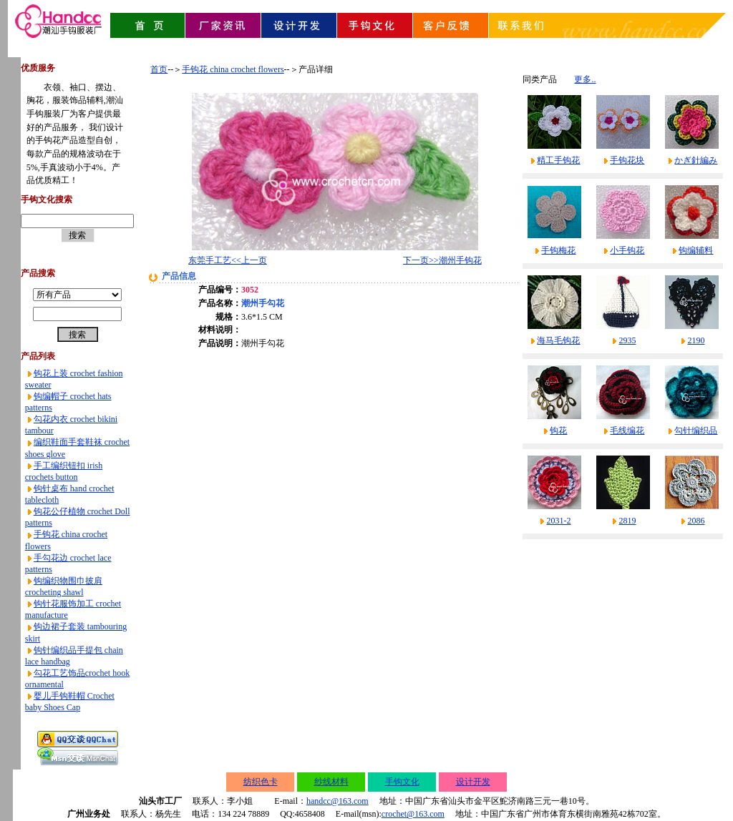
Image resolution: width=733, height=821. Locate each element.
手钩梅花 (558, 250)
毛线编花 (627, 431)
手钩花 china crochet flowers (232, 69)
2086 (695, 521)
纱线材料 (331, 782)
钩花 (558, 431)
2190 (695, 340)
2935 (627, 340)
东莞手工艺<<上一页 (227, 260)
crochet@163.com (413, 814)
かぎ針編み (695, 160)
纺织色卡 (260, 782)
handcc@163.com (337, 801)
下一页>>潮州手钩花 (442, 260)
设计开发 (473, 782)
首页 (159, 69)
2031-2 (558, 521)
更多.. (585, 79)
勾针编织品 (695, 431)
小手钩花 (627, 250)
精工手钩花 (558, 160)
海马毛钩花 (558, 340)
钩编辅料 (696, 250)
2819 (627, 521)
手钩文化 (402, 782)
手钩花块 (627, 160)
